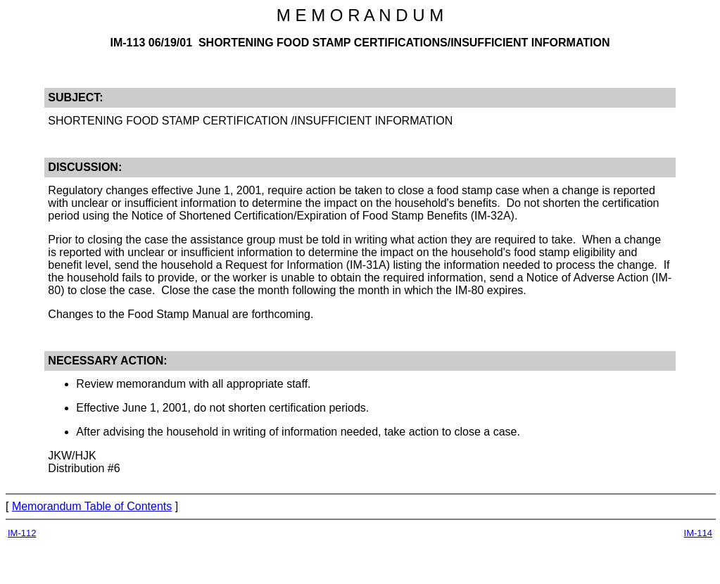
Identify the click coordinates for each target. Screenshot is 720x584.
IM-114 (698, 533)
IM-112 (22, 533)
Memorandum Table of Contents (92, 506)
